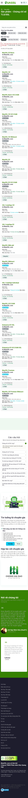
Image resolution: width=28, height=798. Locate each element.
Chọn (5, 67)
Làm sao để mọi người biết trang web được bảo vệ (13, 476)
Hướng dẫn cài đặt (6, 729)
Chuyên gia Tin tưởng (6, 702)
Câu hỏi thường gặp (6, 724)
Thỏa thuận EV (4, 697)
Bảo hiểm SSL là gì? (7, 480)
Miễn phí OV (5, 265)
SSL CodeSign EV (8, 224)
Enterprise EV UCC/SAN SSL (12, 347)
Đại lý (2, 743)
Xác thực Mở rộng (5, 694)
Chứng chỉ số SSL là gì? (8, 443)
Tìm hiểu (10, 544)
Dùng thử (5, 256)
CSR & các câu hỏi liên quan (8, 727)
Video (18, 45)
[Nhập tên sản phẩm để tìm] (12, 27)
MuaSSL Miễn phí (8, 245)
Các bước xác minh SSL (7, 713)
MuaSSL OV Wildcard (9, 137)
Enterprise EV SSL (8, 325)
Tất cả (3, 33)
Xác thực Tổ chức (5, 692)
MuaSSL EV (6, 160)
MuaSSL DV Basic (8, 53)
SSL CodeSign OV (8, 205)
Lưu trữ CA (3, 700)
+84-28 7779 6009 (6, 776)
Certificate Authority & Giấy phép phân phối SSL (13, 484)
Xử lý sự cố (4, 740)
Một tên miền (12, 33)
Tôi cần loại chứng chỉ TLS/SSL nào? (11, 461)
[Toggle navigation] (2, 2)
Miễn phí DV (5, 76)
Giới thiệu (3, 684)
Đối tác (3, 721)
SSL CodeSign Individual (10, 283)
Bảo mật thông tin (5, 711)
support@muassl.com (6, 774)
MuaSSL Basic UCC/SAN (10, 95)
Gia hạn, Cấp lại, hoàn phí (7, 735)
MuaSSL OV (6, 72)
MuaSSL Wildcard (8, 261)
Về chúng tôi (4, 705)
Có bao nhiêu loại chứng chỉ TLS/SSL (12, 458)
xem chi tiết (11, 45)
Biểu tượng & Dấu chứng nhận (8, 737)
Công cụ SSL (4, 745)
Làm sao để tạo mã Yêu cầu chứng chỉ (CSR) (13, 473)
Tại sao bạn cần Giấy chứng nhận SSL (11, 716)
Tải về (18, 544)
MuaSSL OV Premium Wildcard (12, 392)
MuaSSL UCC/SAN (8, 303)
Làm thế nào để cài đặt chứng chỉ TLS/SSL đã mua (13, 469)
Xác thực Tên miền (13, 39)
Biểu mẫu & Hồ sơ (5, 687)
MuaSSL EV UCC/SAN (9, 182)
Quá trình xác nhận (5, 732)
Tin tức (2, 718)
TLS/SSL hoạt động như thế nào (10, 455)
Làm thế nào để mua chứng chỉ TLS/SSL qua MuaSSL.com (13, 464)
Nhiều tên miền (22, 33)
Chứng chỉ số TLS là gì (8, 452)
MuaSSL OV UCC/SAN (9, 114)
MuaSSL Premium (8, 370)
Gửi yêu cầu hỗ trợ (5, 748)
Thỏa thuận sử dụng (6, 708)
